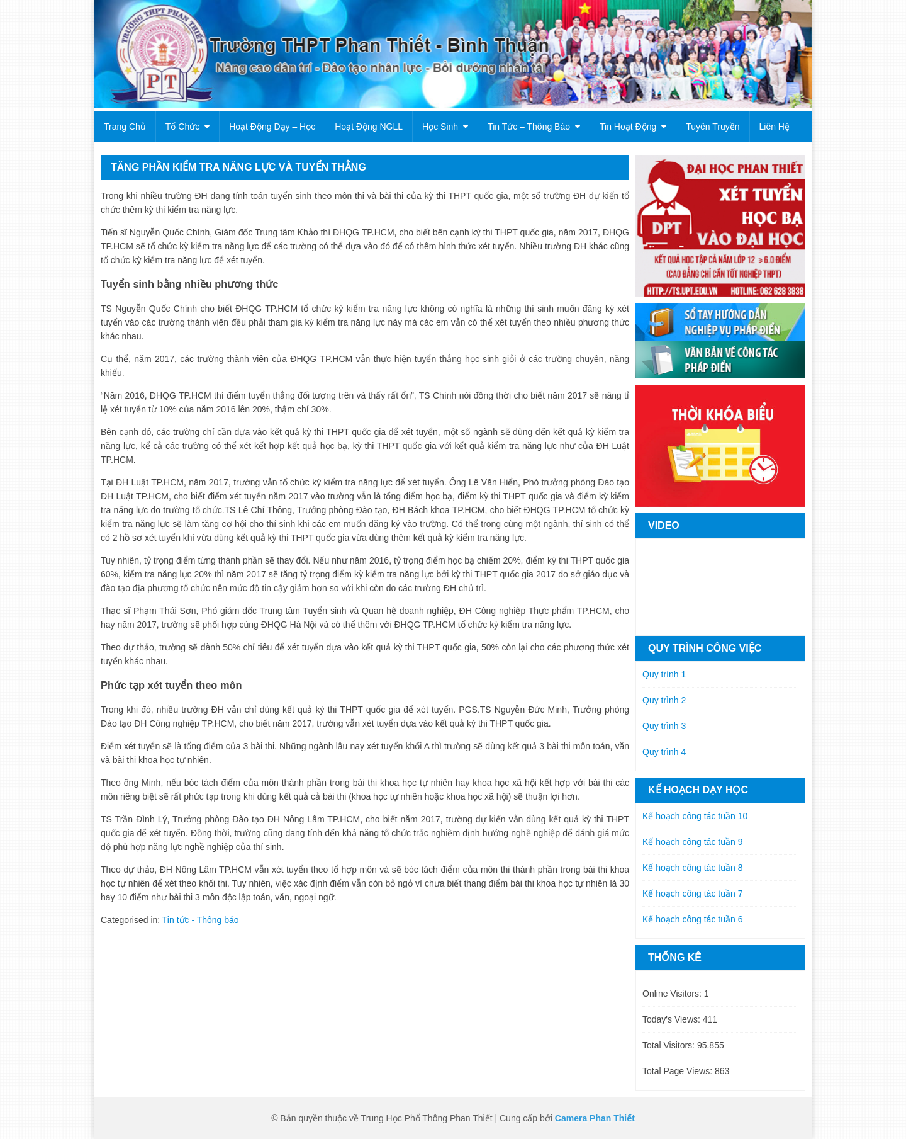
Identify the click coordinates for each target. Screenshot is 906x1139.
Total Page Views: (678, 1071)
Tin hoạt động (628, 127)
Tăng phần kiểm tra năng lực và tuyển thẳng (238, 167)
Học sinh (440, 127)
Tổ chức (182, 127)
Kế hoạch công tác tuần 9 (692, 842)
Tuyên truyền (712, 127)
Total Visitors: (669, 1045)
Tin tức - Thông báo (200, 920)
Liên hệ (774, 127)
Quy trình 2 (664, 700)
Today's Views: (672, 1019)
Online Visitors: (673, 994)
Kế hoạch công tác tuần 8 (692, 868)
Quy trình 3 (664, 726)
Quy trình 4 (664, 752)
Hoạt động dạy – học (272, 127)
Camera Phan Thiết (595, 1118)
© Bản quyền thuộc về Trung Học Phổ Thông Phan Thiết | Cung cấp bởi (413, 1118)
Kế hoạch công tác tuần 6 (692, 919)
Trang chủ (125, 127)
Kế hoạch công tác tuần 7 (692, 893)
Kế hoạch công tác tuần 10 (694, 816)
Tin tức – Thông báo (529, 127)
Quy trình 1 (664, 674)
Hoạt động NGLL (369, 127)
